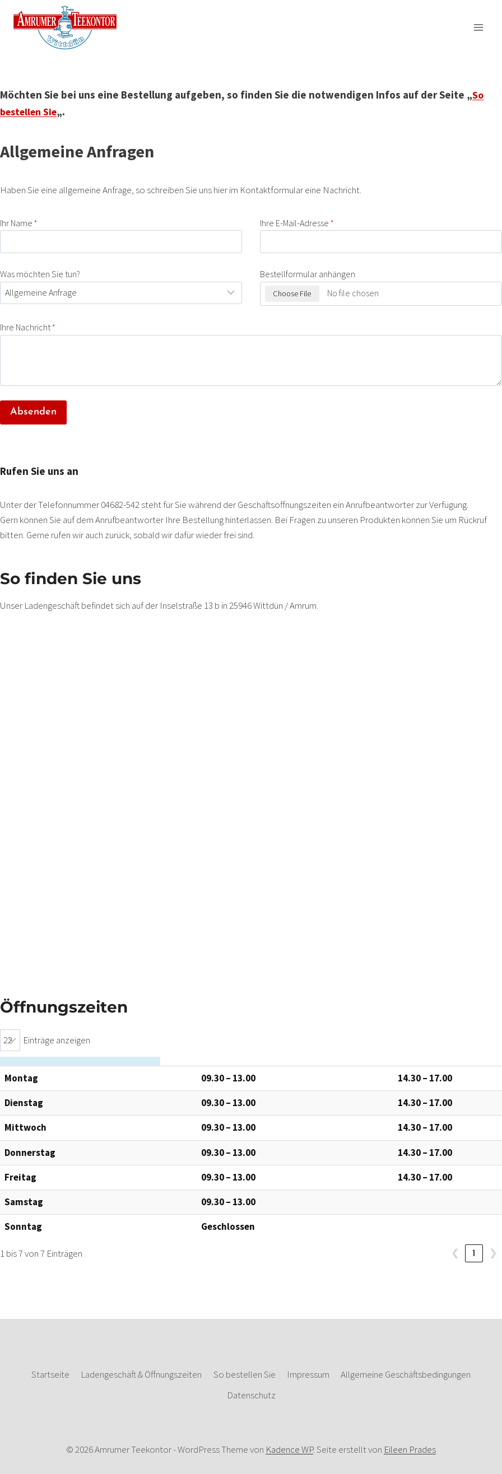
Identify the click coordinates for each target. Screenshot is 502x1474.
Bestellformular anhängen (307, 273)
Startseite (50, 1374)
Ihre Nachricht (27, 327)
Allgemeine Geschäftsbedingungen (406, 1374)
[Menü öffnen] (478, 27)
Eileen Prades (410, 1449)
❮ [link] (455, 1253)
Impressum (308, 1374)
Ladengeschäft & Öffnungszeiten (141, 1374)
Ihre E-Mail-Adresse (297, 222)
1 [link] (474, 1253)
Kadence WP (289, 1449)
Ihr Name (19, 222)
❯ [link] (493, 1253)
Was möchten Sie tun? (40, 273)
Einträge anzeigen (56, 1040)
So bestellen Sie (244, 1374)
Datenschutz (251, 1395)
